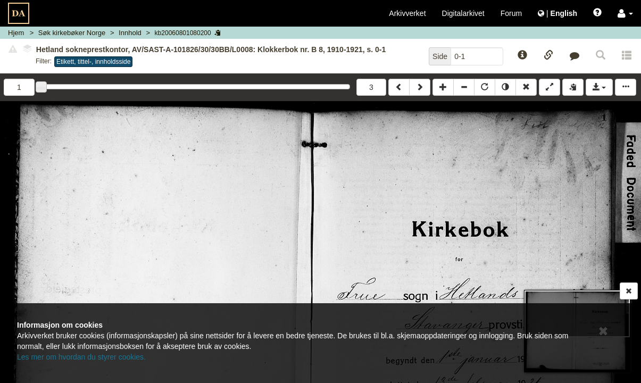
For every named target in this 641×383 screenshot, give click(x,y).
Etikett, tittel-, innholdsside (93, 61)
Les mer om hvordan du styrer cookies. (81, 357)
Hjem (16, 33)
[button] (625, 13)
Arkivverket (407, 13)
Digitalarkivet (463, 13)
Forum (511, 13)
